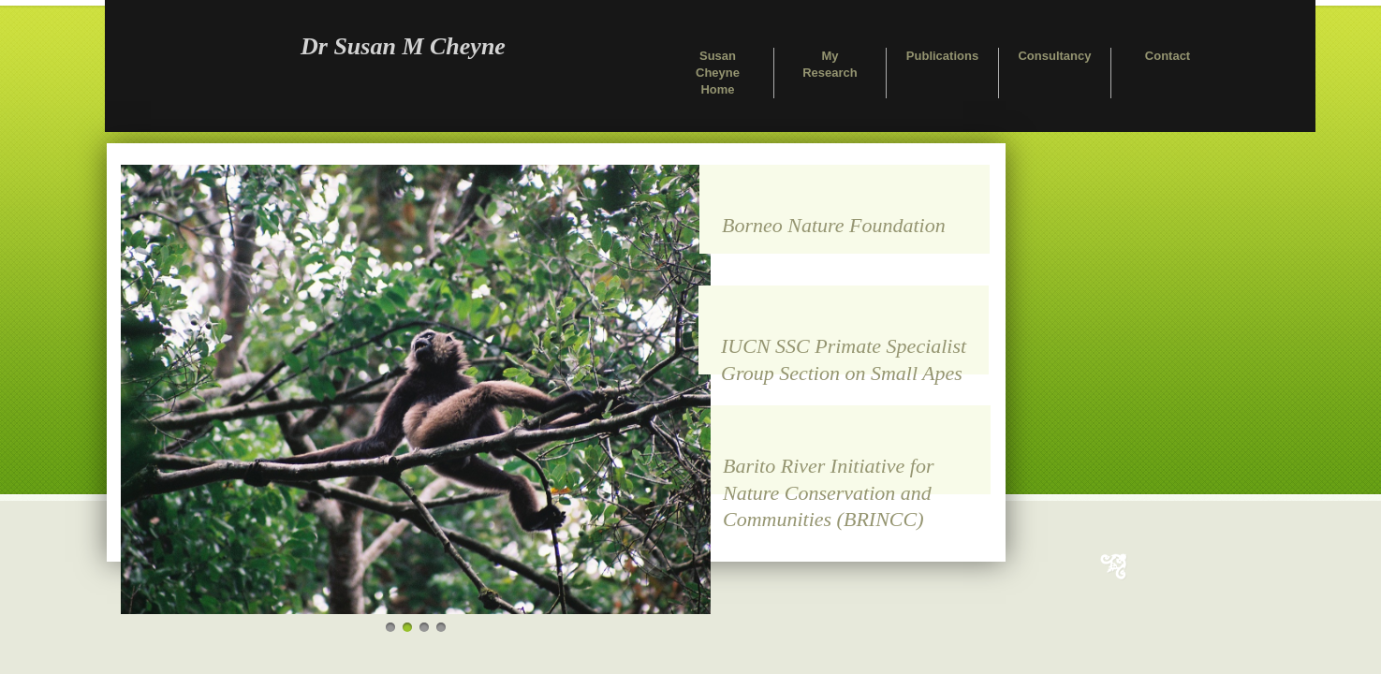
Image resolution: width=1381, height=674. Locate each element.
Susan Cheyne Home (718, 72)
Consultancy (1054, 56)
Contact (1167, 56)
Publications (942, 56)
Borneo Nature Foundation (834, 225)
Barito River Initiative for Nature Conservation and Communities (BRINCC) (828, 474)
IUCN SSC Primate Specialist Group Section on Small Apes (843, 354)
